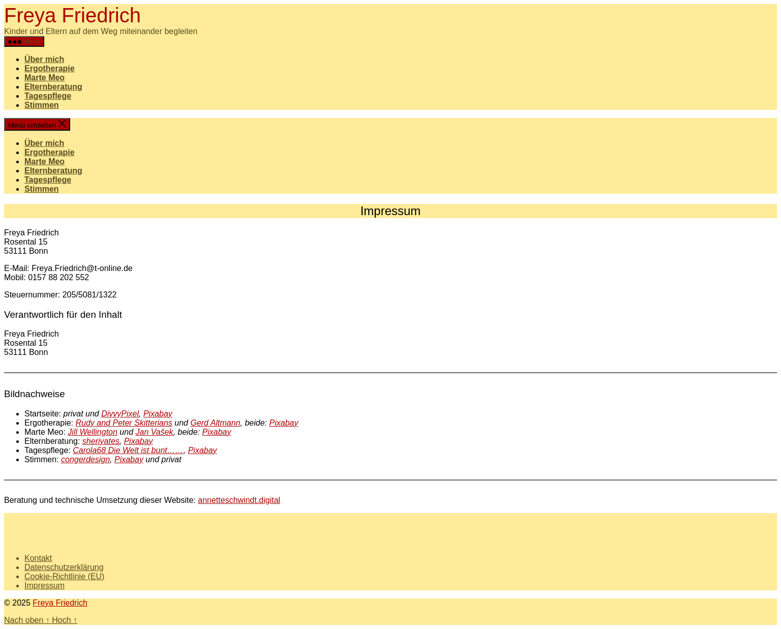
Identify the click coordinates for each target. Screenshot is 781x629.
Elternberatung (53, 86)
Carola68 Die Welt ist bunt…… (128, 450)
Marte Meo (44, 77)
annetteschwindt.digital (239, 500)
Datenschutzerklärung (64, 567)
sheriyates (100, 441)
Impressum (44, 585)
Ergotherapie (49, 68)
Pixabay (157, 413)
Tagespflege (47, 96)
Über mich (44, 59)
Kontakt (38, 558)
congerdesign (85, 459)
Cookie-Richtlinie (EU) (64, 576)
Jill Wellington (92, 432)
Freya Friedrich (72, 15)
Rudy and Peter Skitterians (124, 422)
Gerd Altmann (215, 422)
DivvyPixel (120, 413)
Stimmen (41, 105)
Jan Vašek (154, 432)
